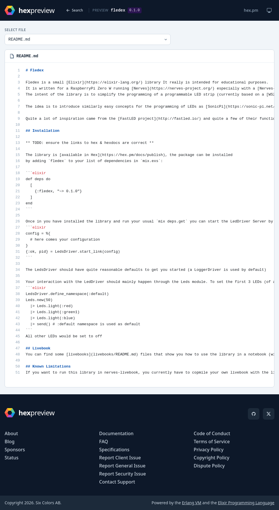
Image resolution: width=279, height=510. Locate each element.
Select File (15, 30)
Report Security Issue (122, 473)
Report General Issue (122, 465)
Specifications (114, 449)
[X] (268, 414)
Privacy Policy (208, 449)
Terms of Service (212, 441)
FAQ (103, 441)
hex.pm (251, 10)
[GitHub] (253, 414)
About (11, 433)
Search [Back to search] (74, 10)
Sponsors (15, 449)
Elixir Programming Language (246, 502)
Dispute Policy (209, 465)
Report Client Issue (120, 457)
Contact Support (117, 481)
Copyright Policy (211, 457)
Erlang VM (191, 502)
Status (11, 457)
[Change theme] (269, 10)
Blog (9, 441)
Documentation (116, 433)
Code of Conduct (212, 433)
